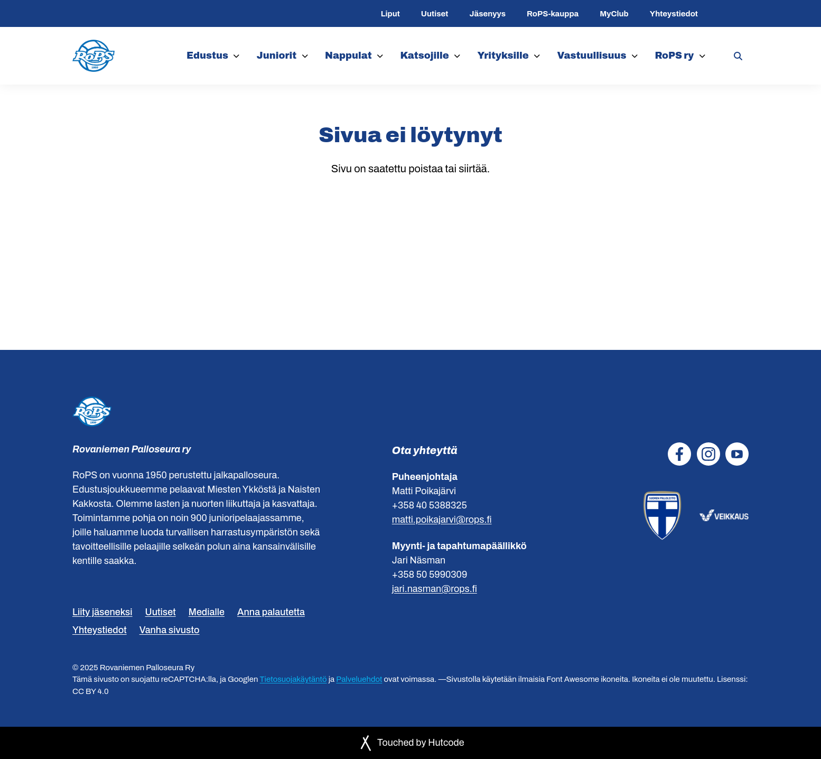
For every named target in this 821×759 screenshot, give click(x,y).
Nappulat (348, 55)
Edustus (207, 55)
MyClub (614, 14)
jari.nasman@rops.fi (434, 589)
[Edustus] (236, 56)
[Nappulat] (380, 56)
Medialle (207, 612)
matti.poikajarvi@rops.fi (442, 519)
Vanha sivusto (169, 630)
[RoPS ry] (702, 56)
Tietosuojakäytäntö (293, 679)
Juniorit (277, 55)
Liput (390, 14)
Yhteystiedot (674, 14)
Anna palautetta (271, 612)
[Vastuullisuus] (635, 56)
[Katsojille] (457, 56)
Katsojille (424, 55)
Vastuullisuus (591, 55)
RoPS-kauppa (553, 14)
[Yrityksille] (537, 56)
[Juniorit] (305, 56)
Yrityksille (503, 55)
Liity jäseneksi (102, 612)
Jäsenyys (487, 14)
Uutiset (435, 14)
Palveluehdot (359, 679)
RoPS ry (674, 55)
